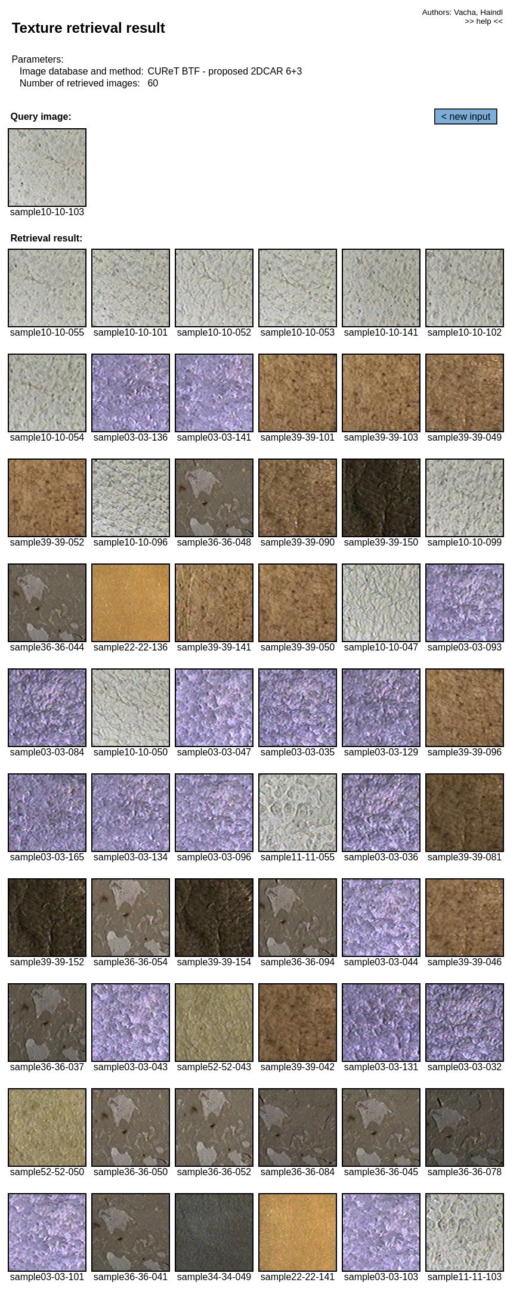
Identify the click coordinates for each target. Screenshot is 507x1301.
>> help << (484, 21)
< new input (465, 116)
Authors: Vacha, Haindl (462, 12)
